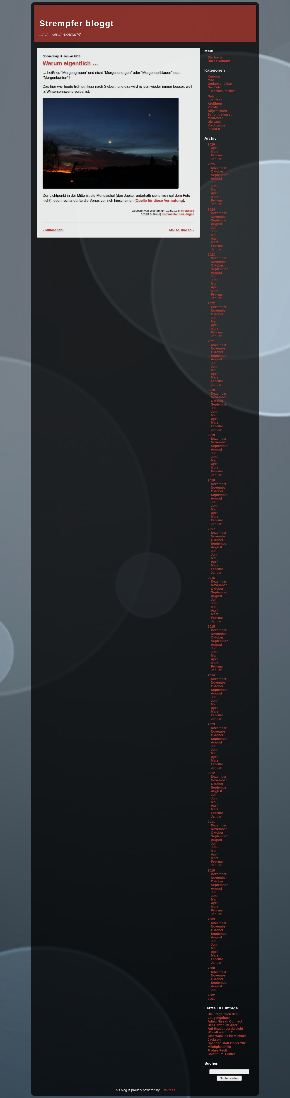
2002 (211, 995)
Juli (214, 182)
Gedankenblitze (220, 83)
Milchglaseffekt (219, 1047)
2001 (211, 999)
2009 (211, 919)
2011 (211, 822)
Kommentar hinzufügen (178, 214)
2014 (211, 675)
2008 (211, 968)
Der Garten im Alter (222, 1025)
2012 (211, 773)
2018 (211, 480)
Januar (216, 159)
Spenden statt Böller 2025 (227, 1043)
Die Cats (214, 122)
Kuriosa (214, 76)
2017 (211, 529)
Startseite (215, 57)
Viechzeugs (216, 125)
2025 (211, 164)
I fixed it (214, 129)
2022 (211, 303)
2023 (211, 254)
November (219, 217)
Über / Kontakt (219, 61)
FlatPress (215, 100)
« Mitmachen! (53, 230)
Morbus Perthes (223, 91)
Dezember (219, 168)
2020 (211, 390)
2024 (211, 209)
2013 (211, 724)
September (219, 175)
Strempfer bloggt (76, 23)
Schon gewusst (220, 114)
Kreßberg (187, 210)
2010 (211, 870)
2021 (211, 341)
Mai (213, 189)
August (216, 178)
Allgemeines (217, 111)
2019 (211, 435)
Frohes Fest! (217, 1050)
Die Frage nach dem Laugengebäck (223, 1016)
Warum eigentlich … (70, 63)
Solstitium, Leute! (221, 1054)
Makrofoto (215, 118)
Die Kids (214, 87)
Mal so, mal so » (181, 230)
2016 (211, 578)
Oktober (217, 171)
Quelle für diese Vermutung (159, 200)
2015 (211, 626)
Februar (217, 155)
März (214, 151)
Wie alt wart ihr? (220, 1032)
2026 (211, 144)
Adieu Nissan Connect (225, 1021)
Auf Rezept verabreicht (225, 1028)
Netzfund (215, 96)
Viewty (213, 107)
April (214, 148)
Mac (211, 80)
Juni (214, 186)
